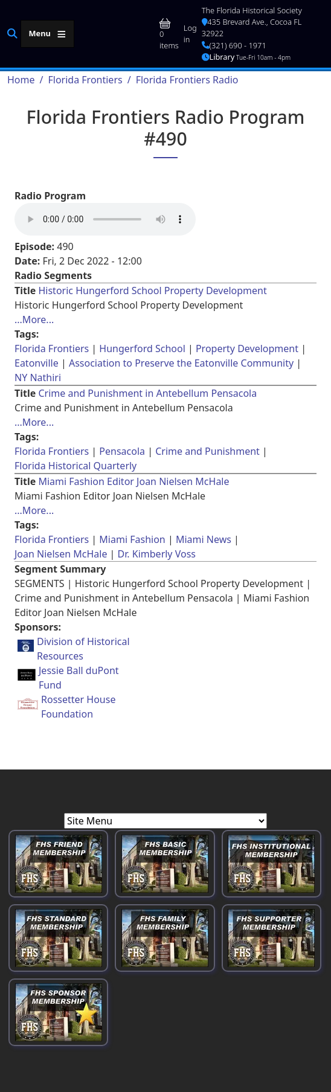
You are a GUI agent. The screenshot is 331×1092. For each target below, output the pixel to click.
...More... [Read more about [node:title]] (34, 319)
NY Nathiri (37, 377)
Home (21, 79)
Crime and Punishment (207, 451)
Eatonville (36, 363)
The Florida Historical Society (252, 10)
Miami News (203, 539)
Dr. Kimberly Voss (157, 553)
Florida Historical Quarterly (75, 465)
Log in (190, 33)
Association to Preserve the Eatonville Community (181, 363)
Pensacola (122, 451)
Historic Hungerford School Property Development (152, 290)
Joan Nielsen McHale (60, 553)
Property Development (247, 348)
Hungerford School (142, 348)
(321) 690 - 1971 (234, 45)
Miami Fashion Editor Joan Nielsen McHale (133, 481)
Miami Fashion (132, 539)
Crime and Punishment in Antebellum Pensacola (147, 393)
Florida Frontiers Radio (187, 79)
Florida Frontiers (85, 79)
